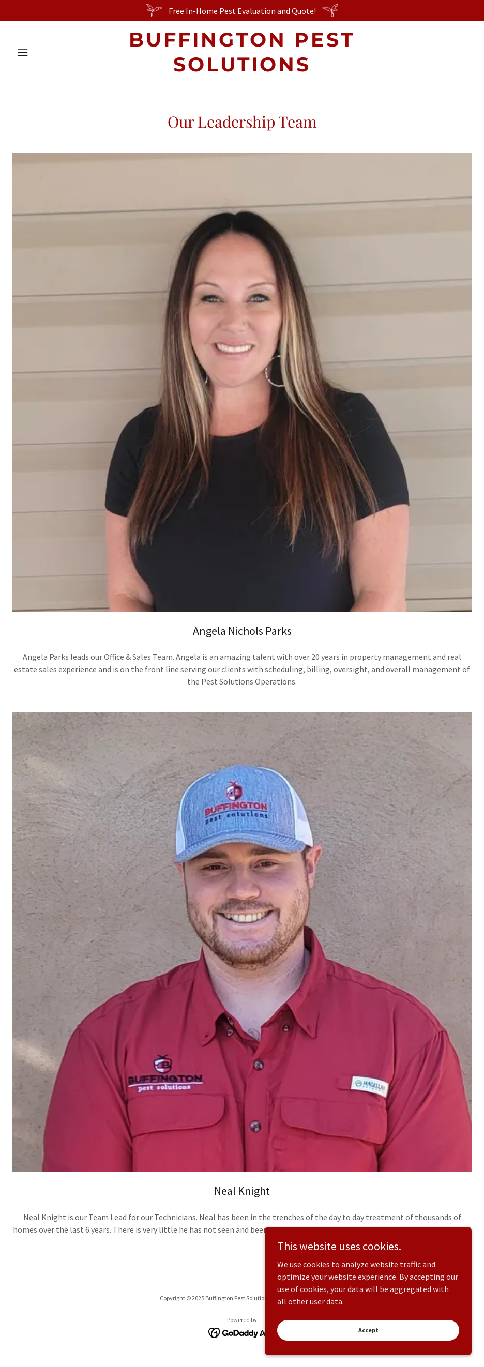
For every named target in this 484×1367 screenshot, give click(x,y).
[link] (242, 68)
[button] (46, 52)
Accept (368, 1330)
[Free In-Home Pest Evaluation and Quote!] (242, 10)
